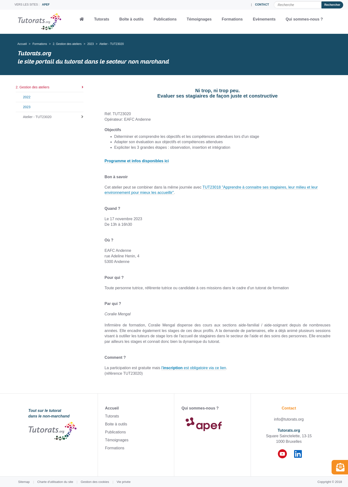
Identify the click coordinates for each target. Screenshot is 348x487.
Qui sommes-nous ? (304, 19)
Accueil (22, 44)
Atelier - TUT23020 (37, 117)
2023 (90, 44)
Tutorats (101, 19)
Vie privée (124, 482)
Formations (232, 19)
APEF (46, 4)
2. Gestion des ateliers (67, 44)
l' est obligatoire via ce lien (193, 368)
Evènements (264, 19)
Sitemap (24, 482)
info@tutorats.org (289, 419)
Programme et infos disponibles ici (137, 161)
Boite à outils (116, 424)
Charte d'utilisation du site (55, 482)
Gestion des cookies (95, 482)
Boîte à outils (131, 19)
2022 (26, 97)
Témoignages (199, 19)
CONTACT (262, 4)
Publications (165, 19)
